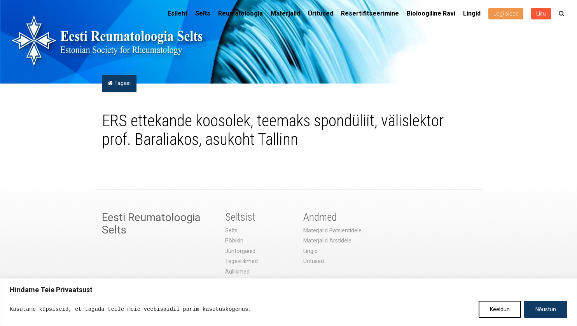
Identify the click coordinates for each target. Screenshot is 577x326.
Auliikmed (237, 271)
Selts (202, 13)
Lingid (472, 13)
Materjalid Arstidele (327, 240)
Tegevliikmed (241, 261)
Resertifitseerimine (370, 13)
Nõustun (545, 309)
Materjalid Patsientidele (332, 230)
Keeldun (500, 309)
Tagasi (119, 83)
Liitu (541, 13)
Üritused (320, 13)
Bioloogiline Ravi (431, 13)
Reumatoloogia (240, 13)
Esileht (177, 13)
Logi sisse (505, 13)
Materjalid (285, 13)
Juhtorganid (240, 251)
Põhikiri (234, 240)
